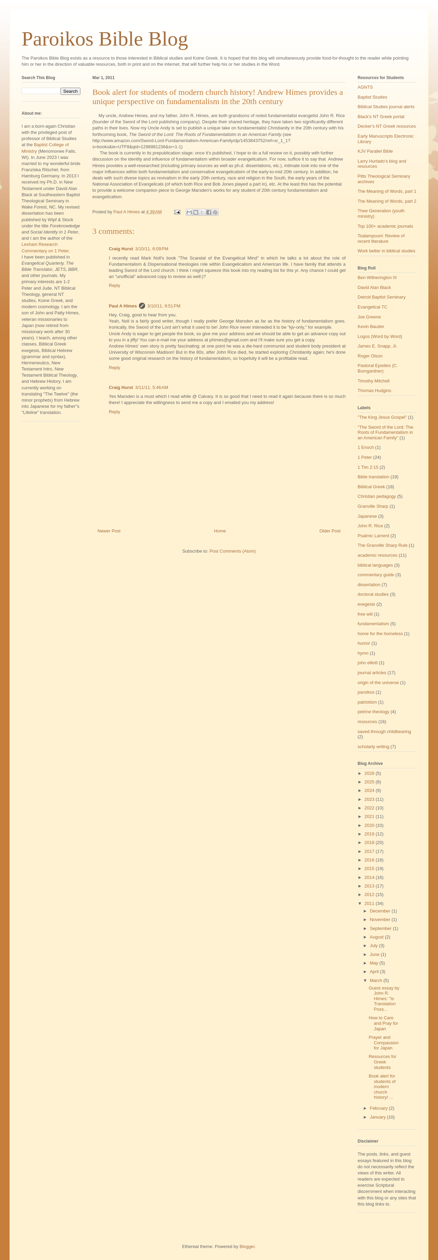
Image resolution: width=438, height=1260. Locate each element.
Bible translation (373, 476)
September (381, 928)
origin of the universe (378, 682)
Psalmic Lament (373, 535)
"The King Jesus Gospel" (382, 417)
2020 (370, 825)
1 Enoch (366, 447)
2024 (370, 790)
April (375, 971)
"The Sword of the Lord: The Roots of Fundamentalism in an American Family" (385, 432)
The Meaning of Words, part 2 (387, 201)
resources (367, 721)
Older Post (330, 530)
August (377, 937)
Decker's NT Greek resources (387, 126)
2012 (370, 894)
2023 (370, 799)
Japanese (367, 516)
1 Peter (365, 457)
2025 (370, 781)
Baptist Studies (372, 97)
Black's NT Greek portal (381, 116)
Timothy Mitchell (373, 380)
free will (365, 614)
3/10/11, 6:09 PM (151, 248)
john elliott (368, 662)
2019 (370, 833)
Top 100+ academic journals (385, 226)
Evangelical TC (372, 307)
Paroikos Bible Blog (105, 38)
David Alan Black (374, 287)
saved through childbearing (384, 731)
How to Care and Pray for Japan (383, 1023)
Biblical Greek (371, 486)
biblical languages (375, 565)
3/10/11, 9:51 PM (163, 305)
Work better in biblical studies (386, 250)
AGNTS (365, 87)
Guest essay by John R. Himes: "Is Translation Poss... (384, 998)
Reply (114, 285)
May (374, 963)
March (377, 980)
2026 (370, 773)
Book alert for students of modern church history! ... (382, 1086)
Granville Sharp (373, 506)
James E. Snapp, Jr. (377, 346)
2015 (370, 868)
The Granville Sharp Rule (383, 545)
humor (364, 643)
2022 (370, 807)
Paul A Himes (123, 305)
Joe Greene (369, 316)
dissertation (369, 584)
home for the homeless (380, 633)
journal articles (372, 672)
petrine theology (373, 711)
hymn (363, 653)
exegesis (366, 604)
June (375, 954)
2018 (370, 842)
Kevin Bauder (371, 326)
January (378, 1117)
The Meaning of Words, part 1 (387, 191)
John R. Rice (370, 525)
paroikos (366, 692)
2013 (370, 886)
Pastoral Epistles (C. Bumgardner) (378, 368)
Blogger (247, 1246)
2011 (370, 903)
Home (220, 530)
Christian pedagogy (377, 496)
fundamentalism (373, 623)
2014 (370, 877)
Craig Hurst (121, 248)
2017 (370, 851)
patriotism (367, 702)
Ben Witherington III (377, 277)
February (379, 1108)
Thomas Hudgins (374, 390)
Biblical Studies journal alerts (386, 106)
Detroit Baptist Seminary (381, 297)
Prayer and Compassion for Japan (383, 1042)
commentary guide (376, 574)
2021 (370, 816)
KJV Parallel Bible (375, 151)
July (374, 945)
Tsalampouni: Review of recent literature (381, 238)
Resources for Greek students (382, 1062)
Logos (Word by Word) (380, 336)
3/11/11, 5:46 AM (151, 387)
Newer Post (109, 530)
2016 (370, 859)
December (381, 911)
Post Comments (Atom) (232, 551)
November (381, 919)
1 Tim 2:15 (368, 467)
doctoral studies (373, 594)
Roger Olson (370, 355)
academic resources (377, 555)
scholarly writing (373, 746)
